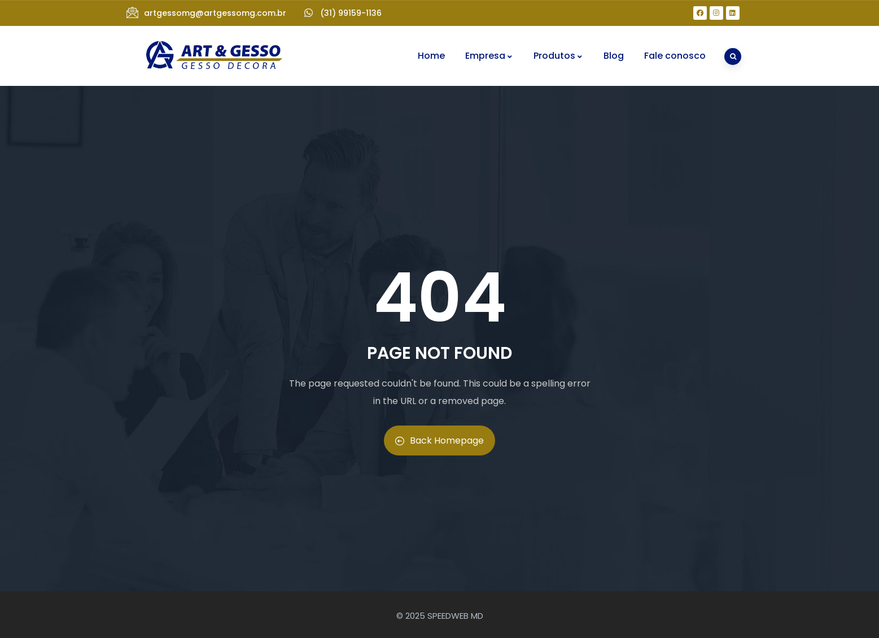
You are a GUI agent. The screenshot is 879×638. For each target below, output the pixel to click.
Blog (614, 55)
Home (431, 55)
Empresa (489, 55)
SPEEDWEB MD (455, 616)
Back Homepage (439, 440)
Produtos (558, 55)
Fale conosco (675, 55)
